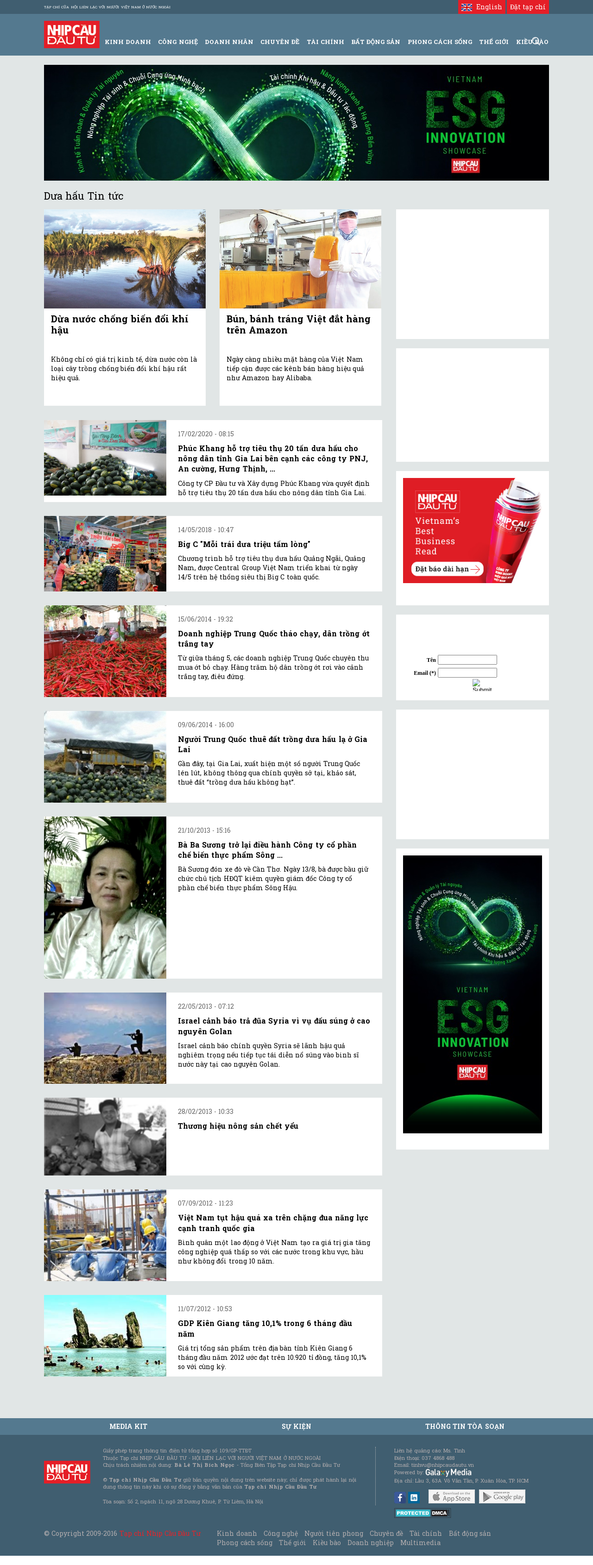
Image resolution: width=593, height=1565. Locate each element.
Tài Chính (325, 42)
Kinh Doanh (128, 42)
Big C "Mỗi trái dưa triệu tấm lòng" (244, 544)
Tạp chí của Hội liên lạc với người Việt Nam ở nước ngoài (107, 7)
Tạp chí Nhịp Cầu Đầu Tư (160, 1533)
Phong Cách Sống (440, 42)
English (481, 6)
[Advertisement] (472, 774)
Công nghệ (281, 1533)
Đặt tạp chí (528, 6)
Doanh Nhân (229, 42)
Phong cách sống (244, 1542)
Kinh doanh (237, 1533)
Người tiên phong (333, 1533)
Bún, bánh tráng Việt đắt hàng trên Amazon (299, 324)
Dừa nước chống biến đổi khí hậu (120, 324)
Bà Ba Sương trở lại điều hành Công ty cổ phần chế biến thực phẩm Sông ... (267, 850)
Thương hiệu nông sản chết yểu (238, 1126)
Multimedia (420, 1542)
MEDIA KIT (128, 1426)
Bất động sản (375, 42)
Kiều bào (327, 1542)
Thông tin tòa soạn (465, 1426)
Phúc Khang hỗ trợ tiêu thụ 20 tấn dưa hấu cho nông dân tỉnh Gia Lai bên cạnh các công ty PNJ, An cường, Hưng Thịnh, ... (273, 458)
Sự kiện (296, 1426)
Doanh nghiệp (370, 1542)
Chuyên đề (279, 42)
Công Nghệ (177, 42)
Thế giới (494, 42)
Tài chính (426, 1533)
